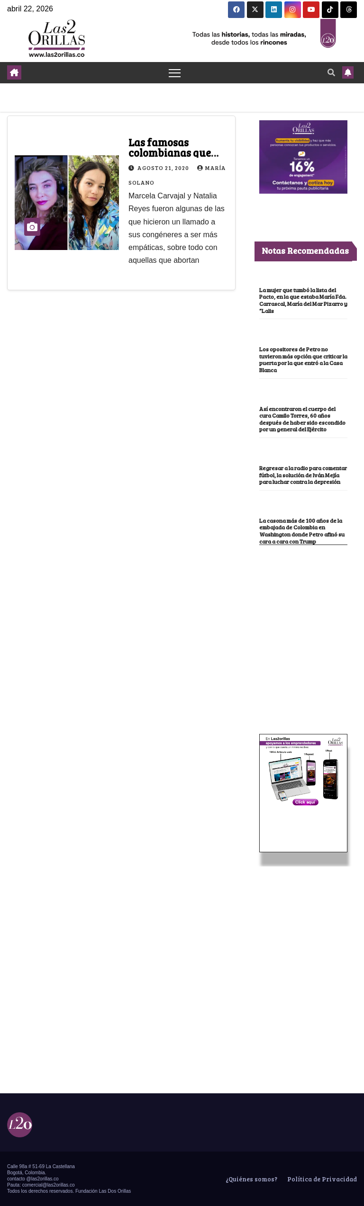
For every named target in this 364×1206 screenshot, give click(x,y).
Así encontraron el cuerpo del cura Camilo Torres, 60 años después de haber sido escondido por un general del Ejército (302, 419)
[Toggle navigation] (174, 72)
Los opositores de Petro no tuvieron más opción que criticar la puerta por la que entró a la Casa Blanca (303, 359)
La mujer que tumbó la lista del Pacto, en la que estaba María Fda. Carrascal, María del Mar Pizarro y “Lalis (303, 300)
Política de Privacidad (321, 1179)
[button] (331, 72)
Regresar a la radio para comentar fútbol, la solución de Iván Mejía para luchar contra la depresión (303, 474)
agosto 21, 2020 (164, 167)
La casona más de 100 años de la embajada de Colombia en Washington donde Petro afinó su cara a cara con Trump (302, 531)
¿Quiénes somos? (250, 1179)
